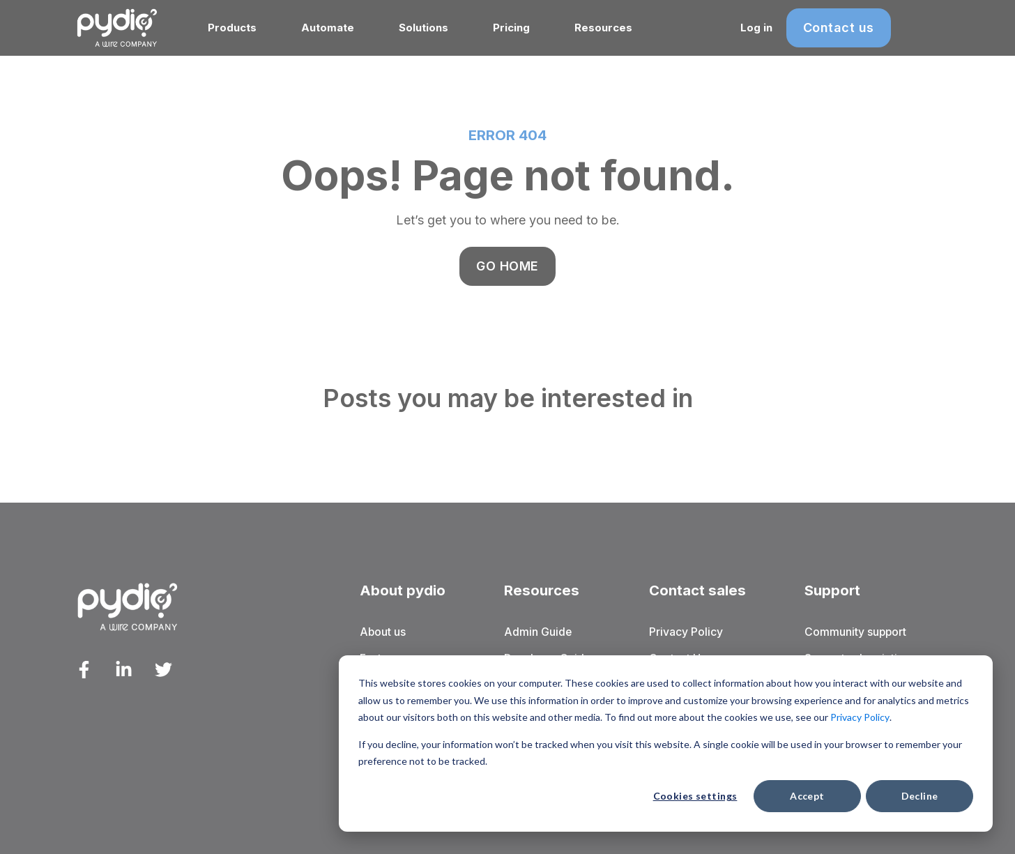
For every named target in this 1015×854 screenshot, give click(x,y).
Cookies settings (695, 796)
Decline (919, 796)
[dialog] (666, 743)
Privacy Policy (860, 717)
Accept (807, 796)
